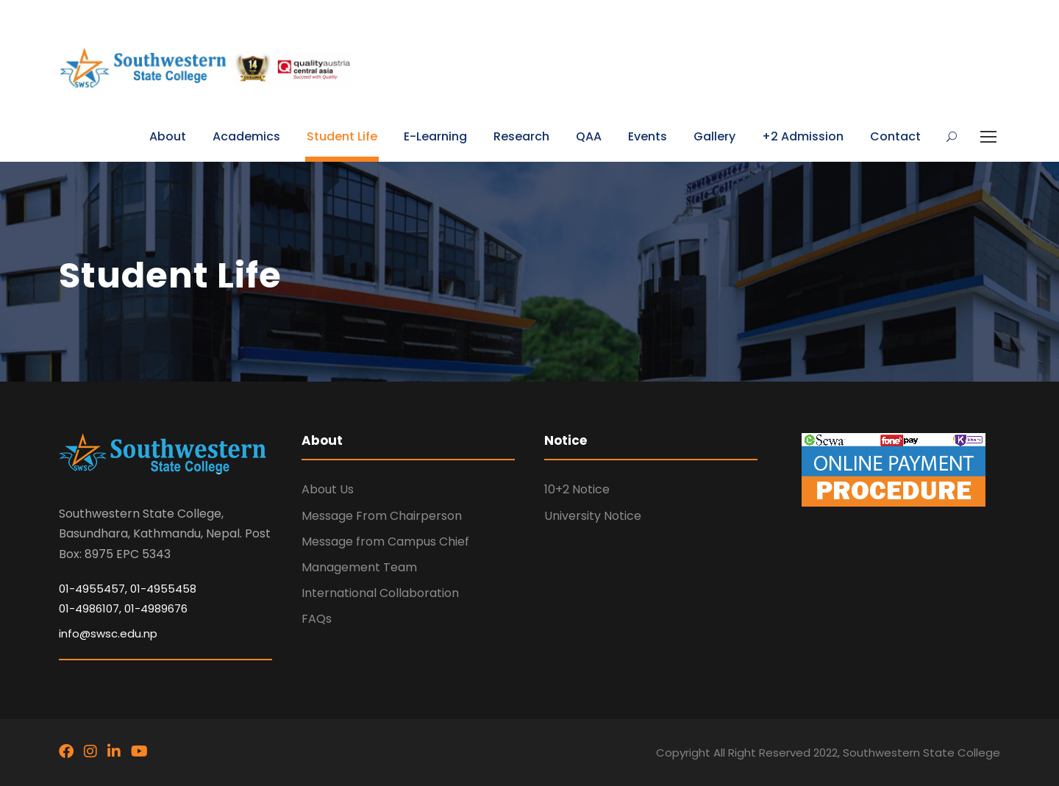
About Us (328, 489)
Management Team (359, 567)
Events (647, 136)
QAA (589, 136)
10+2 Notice (577, 489)
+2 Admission (803, 136)
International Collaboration (380, 593)
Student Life (342, 136)
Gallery (714, 136)
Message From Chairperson (382, 515)
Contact (895, 136)
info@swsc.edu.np (108, 633)
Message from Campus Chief (385, 541)
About (167, 136)
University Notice (592, 515)
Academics (246, 136)
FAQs (317, 618)
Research (521, 136)
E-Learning (435, 136)
